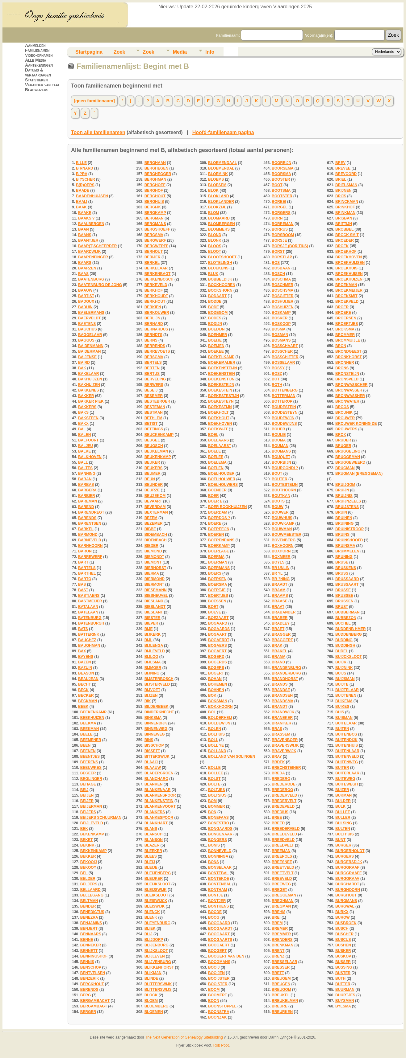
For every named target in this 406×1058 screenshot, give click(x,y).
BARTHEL (87, 573)
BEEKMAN (89, 729)
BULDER (343, 801)
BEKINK (87, 845)
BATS (83, 629)
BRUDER (343, 440)
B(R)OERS (85, 185)
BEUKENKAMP (157, 457)
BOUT (277, 473)
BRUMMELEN (347, 551)
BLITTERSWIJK (158, 984)
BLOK (213, 190)
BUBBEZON (345, 618)
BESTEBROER (157, 401)
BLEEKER (153, 851)
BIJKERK (152, 634)
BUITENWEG (346, 762)
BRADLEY (281, 623)
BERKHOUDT (156, 296)
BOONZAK (217, 1017)
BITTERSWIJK (157, 756)
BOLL (213, 740)
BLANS (150, 828)
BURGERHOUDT (350, 851)
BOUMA (279, 440)
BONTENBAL (219, 884)
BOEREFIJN (218, 529)
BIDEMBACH (155, 534)
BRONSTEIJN (347, 373)
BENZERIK (89, 978)
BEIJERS (88, 812)
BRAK (277, 645)
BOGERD (216, 656)
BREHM (278, 912)
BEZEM (150, 518)
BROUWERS (346, 429)
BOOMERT (217, 995)
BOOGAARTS (220, 939)
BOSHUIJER (282, 301)
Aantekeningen (39, 65)
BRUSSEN (344, 601)
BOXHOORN (283, 545)
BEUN (149, 479)
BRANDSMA (282, 701)
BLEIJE (150, 867)
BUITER (342, 767)
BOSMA (278, 329)
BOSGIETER (283, 296)
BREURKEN (282, 1012)
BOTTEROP (282, 401)
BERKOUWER (156, 312)
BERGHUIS (154, 201)
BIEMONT (152, 562)
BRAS (277, 729)
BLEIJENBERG (157, 873)
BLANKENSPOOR (160, 795)
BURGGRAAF (347, 867)
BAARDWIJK (89, 251)
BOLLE (214, 767)
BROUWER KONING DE (356, 423)
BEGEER (88, 773)
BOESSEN (217, 601)
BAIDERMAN (89, 351)
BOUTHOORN (284, 490)
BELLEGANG (91, 895)
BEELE (86, 734)
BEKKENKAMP (93, 851)
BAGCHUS (87, 329)
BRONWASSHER (350, 396)
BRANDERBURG (286, 673)
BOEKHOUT (218, 418)
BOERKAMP (219, 545)
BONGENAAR (220, 834)
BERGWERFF (156, 246)
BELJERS (88, 884)
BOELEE (215, 457)
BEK (84, 828)
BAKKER (86, 396)
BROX (340, 435)
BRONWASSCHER (351, 385)
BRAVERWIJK (284, 751)
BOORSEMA (282, 168)
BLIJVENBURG (157, 962)
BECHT (84, 684)
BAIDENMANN (90, 346)
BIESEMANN (155, 590)
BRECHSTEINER (286, 767)
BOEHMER (217, 335)
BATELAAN (88, 612)
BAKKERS (87, 407)
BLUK (213, 274)
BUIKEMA (344, 701)
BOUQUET (281, 457)
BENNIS (87, 962)
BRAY (277, 756)
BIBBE (150, 529)
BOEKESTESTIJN (223, 396)
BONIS (214, 845)
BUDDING (344, 640)
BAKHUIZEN (89, 385)
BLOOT (214, 251)
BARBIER (86, 496)
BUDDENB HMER (350, 629)
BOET (213, 607)
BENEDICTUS (92, 912)
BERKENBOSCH (159, 279)
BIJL (148, 640)
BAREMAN (87, 501)
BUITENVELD (347, 756)
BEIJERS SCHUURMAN (100, 817)
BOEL (213, 435)
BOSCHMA (281, 279)
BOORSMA (281, 174)
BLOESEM (217, 185)
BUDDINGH (345, 645)
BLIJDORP (153, 939)
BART (83, 562)
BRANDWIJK (283, 712)
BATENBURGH (91, 623)
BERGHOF (153, 190)
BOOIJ (214, 967)
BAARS (84, 262)
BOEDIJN (216, 329)
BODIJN (215, 324)
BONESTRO (218, 823)
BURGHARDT (347, 884)
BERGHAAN (155, 163)
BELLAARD (90, 890)
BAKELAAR (88, 373)
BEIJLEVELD (91, 823)
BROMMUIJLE (347, 340)
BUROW (342, 917)
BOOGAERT (218, 945)
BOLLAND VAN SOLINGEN (231, 756)
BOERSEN (217, 579)
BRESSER (281, 967)
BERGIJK (152, 207)
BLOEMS (216, 179)
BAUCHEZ (87, 640)
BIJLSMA (152, 662)
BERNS (150, 340)
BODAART (217, 296)
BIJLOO (151, 656)
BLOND (214, 235)
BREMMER (281, 934)
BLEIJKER (153, 878)
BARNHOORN (90, 545)
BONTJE (215, 895)
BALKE (84, 451)
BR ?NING (281, 579)
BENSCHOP (90, 967)
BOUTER (279, 479)
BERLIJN (152, 318)
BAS (82, 584)
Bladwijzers (36, 89)
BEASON (86, 673)
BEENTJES (90, 756)
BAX (82, 651)
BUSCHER (344, 934)
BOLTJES (216, 790)
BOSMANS (281, 340)
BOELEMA (217, 462)
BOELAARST (219, 446)
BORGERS (281, 213)
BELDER (87, 878)
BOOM (214, 989)
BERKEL (152, 262)
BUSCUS (343, 939)
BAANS (84, 235)
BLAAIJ (151, 762)
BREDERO (281, 779)
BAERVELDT (89, 318)
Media (180, 52)
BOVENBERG (283, 540)
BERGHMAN (155, 179)
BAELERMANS (91, 312)
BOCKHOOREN (221, 285)
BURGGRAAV (347, 878)
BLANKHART (156, 823)
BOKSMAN (217, 701)
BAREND (86, 507)
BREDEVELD (283, 806)
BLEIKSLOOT (156, 895)
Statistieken (36, 79)
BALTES (85, 468)
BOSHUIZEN (283, 307)
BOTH (277, 385)
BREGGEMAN (284, 895)
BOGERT (216, 673)
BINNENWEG (156, 729)
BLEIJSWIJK (155, 890)
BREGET (279, 890)
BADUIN (85, 307)
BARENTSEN (89, 523)
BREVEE (342, 168)
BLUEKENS (218, 268)
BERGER (88, 1012)
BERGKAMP (155, 213)
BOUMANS (281, 451)
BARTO (84, 579)
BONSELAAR (220, 867)
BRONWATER (347, 401)
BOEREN (216, 534)
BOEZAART (218, 618)
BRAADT (279, 584)
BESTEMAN (154, 407)
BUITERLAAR (347, 773)
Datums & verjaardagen (38, 72)
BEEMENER (90, 740)
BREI (276, 917)
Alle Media (35, 60)
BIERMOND (154, 579)
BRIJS (340, 196)
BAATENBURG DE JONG (100, 285)
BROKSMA (344, 329)
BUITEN (342, 729)
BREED (278, 823)
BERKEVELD (155, 285)
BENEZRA (89, 917)
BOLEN (214, 729)
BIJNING (152, 673)
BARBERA (87, 490)
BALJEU (85, 446)
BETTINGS (153, 429)
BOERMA (216, 557)
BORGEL (279, 207)
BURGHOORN (347, 890)
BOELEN (216, 468)
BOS (276, 262)
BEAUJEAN (88, 679)
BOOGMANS (219, 962)
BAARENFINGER (93, 257)
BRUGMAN (345, 468)
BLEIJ (149, 862)
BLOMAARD (219, 218)
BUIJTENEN (345, 695)
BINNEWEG (154, 734)
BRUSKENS (345, 568)
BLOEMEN (153, 1012)
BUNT (340, 840)
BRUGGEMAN (347, 457)
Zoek (119, 52)
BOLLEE (215, 773)
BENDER (88, 906)
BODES (214, 318)
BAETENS (87, 324)
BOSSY (278, 368)
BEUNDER (153, 484)
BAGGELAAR (90, 335)
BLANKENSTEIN (159, 801)
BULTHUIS (344, 834)
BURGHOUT (346, 895)
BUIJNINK (344, 668)
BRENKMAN (282, 945)
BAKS (83, 412)
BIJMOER (152, 668)
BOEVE (214, 612)
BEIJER (87, 801)
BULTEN (342, 828)
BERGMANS (155, 224)
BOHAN (215, 679)
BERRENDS (154, 346)
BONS (213, 862)
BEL (84, 873)
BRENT (278, 951)
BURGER (343, 845)
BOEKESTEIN (220, 390)
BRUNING (344, 557)
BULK (340, 806)
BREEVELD (282, 878)
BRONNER (344, 362)
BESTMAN (153, 412)
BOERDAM (217, 512)
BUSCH (342, 928)
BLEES (150, 856)
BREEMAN (281, 851)
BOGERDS (217, 662)
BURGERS (344, 856)
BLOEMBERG (156, 1006)
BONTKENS (218, 906)
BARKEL (86, 529)
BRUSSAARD (347, 579)
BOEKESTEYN (221, 401)
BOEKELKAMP (221, 357)
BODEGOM (218, 312)
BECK (83, 690)
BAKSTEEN (88, 418)
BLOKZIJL (217, 207)
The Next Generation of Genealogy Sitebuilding (184, 1037)
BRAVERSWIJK (285, 745)
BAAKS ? (86, 218)
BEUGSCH (153, 446)
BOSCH (278, 274)
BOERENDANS (221, 540)
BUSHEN (343, 945)
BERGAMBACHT (95, 1001)
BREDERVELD (284, 795)
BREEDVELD (283, 840)
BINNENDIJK (155, 723)
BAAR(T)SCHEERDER (97, 246)
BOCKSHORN (220, 290)
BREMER (280, 928)
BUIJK (340, 662)
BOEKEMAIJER (221, 362)
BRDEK (278, 762)
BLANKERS (154, 812)
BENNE (86, 939)
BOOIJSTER (218, 978)
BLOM (213, 213)
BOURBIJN (281, 462)
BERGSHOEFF (157, 229)
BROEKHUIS (346, 268)
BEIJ (84, 790)
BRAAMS (280, 595)
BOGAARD (217, 623)
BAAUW (85, 290)
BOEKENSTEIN (221, 373)
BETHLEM (153, 418)
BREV (340, 163)
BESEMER (153, 396)
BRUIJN (342, 490)
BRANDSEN (282, 695)
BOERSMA (217, 584)
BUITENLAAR (347, 751)
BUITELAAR (346, 723)
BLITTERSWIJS (158, 989)
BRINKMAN (345, 213)
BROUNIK (344, 412)
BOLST (214, 779)
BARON (85, 551)
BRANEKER (282, 718)
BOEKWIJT (218, 429)
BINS (148, 740)
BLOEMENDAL (221, 168)
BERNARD (153, 324)
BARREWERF (90, 557)
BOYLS (278, 562)
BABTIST (86, 296)
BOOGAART (219, 934)
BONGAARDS (220, 828)
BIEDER (151, 545)
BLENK (150, 917)
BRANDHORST (285, 679)
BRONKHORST (348, 357)
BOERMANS (219, 568)
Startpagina (89, 52)
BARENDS (87, 518)
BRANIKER (281, 723)
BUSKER (343, 951)
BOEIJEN (216, 346)
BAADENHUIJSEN (92, 196)
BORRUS (280, 229)
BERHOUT (153, 251)
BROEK (342, 246)
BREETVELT (282, 873)
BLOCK (151, 995)
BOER (213, 496)
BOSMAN (280, 335)
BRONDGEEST (348, 351)
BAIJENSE (87, 357)
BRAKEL (279, 651)
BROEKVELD (346, 301)
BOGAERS (217, 645)
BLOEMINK (218, 174)
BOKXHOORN (220, 706)
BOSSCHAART (285, 346)
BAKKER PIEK (91, 401)
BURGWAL (344, 906)
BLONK (214, 240)
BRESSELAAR (284, 962)
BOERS (214, 573)
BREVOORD (346, 174)
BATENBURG (90, 618)
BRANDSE (281, 690)
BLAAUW (152, 767)
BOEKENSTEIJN (222, 368)
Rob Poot (221, 1045)
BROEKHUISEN (349, 274)
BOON (213, 1001)
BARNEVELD (89, 540)
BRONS (342, 368)
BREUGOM (281, 989)
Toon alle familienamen (98, 132)
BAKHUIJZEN (90, 379)
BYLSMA (343, 1006)
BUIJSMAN (345, 679)
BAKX (83, 423)
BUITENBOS (346, 734)
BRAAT (278, 607)
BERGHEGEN (156, 168)
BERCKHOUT (92, 984)
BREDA (278, 773)
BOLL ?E (216, 745)
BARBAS (86, 484)
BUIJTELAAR (347, 690)
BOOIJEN (216, 973)
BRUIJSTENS (347, 507)
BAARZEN (87, 268)
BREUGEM (281, 978)
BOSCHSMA (282, 290)
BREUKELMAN (285, 1001)
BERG (85, 995)
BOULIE (279, 435)
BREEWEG (281, 884)
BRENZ (278, 956)
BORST (278, 251)
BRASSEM (281, 734)
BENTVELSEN (92, 973)
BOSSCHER (282, 351)
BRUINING (344, 523)
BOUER (278, 429)
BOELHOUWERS (223, 484)
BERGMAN (154, 218)
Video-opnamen (39, 55)
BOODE (215, 912)
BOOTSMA (281, 190)
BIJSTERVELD (157, 684)
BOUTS (278, 501)
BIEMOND (153, 551)
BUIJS (340, 673)
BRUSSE (343, 590)
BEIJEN (87, 795)
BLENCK (152, 912)
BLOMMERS (219, 229)
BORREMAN (283, 224)
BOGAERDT (218, 640)
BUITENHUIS (346, 745)
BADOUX (86, 301)
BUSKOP (343, 956)
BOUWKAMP (283, 523)
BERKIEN (152, 307)
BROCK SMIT (347, 235)
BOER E (215, 501)
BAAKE (84, 213)
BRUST (341, 607)
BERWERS (153, 385)
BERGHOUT (155, 196)
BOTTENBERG (285, 390)
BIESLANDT (155, 607)
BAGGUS (86, 340)
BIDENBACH (155, 540)
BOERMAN (217, 562)
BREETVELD (283, 867)
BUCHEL (343, 623)
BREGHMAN (283, 901)
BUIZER (342, 790)
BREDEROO (282, 790)
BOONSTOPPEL (222, 1006)
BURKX (342, 912)
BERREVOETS (157, 351)
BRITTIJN (343, 224)
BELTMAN (89, 901)
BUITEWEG (345, 779)
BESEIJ (151, 390)
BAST (83, 590)
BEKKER (88, 856)
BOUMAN (280, 446)
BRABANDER (283, 612)
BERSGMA (153, 357)
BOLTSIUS (217, 795)
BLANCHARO (156, 779)
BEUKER (152, 462)
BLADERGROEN (159, 773)
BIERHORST (155, 568)
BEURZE (152, 490)
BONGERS (217, 840)
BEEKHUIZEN (92, 718)
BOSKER (279, 318)
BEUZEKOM (155, 496)
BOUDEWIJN (283, 418)
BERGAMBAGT (93, 1006)
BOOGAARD (219, 923)
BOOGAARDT (220, 928)
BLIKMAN (152, 973)
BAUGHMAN (89, 645)
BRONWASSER (348, 390)
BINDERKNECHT (159, 712)
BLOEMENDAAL (222, 163)
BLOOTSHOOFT (222, 257)
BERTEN (152, 368)
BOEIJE (215, 340)
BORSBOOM (283, 235)
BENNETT (89, 951)
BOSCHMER (282, 285)
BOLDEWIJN (219, 723)
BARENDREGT (91, 512)
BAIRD (84, 362)
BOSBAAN (281, 268)
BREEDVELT (283, 845)
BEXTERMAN (156, 512)
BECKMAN (87, 701)
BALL (83, 462)
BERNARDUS (156, 329)
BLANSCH (153, 834)
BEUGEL (152, 440)
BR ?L (277, 573)
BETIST (151, 423)
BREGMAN (281, 906)
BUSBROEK (346, 923)
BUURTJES (345, 995)
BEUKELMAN (156, 451)
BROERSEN (345, 318)
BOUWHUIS (282, 518)
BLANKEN (153, 784)
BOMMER (216, 806)
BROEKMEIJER (348, 290)
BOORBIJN (281, 163)
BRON (340, 346)
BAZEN (84, 662)
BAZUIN (85, 668)
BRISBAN (343, 218)
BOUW (277, 507)
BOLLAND (217, 751)
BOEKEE (216, 351)
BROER (342, 307)
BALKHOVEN (90, 457)
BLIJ (148, 934)
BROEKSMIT (346, 296)
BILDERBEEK (156, 706)
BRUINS (342, 534)
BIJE (148, 629)
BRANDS (279, 684)
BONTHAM (217, 890)
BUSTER (342, 973)
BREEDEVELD (284, 834)
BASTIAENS (88, 595)
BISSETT (152, 751)
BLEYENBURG (157, 923)
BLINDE (151, 978)
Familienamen (37, 50)
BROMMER (345, 335)
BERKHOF (153, 290)
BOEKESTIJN (220, 407)
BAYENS (85, 656)
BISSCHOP (154, 745)
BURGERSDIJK (348, 862)
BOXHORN (281, 551)
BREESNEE (282, 862)
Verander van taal (42, 84)
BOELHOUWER (221, 479)
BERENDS (89, 989)
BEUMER (152, 473)
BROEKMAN (346, 285)
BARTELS (87, 568)
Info (209, 52)
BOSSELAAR (283, 362)
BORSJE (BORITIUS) (290, 246)
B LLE (81, 163)
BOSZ (277, 373)
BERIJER (152, 257)
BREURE (279, 1006)
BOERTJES (218, 595)
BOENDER (217, 490)
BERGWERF (155, 240)
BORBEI (279, 201)
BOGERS (216, 668)
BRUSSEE (344, 595)
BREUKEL (281, 995)
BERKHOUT (154, 301)
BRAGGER (281, 634)
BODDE (214, 301)
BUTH (340, 978)
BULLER (342, 817)
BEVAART (153, 501)
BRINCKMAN (346, 201)
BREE (277, 817)
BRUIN (341, 512)
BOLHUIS (216, 734)
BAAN (83, 229)
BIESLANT (153, 612)
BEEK (83, 706)
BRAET (278, 629)
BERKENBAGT (157, 274)
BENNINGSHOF (94, 956)
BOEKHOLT (218, 412)
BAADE (82, 190)
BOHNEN (216, 690)
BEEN (85, 745)
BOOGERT (217, 951)
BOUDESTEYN (284, 412)
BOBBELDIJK (220, 279)
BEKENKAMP (92, 834)
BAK (82, 368)
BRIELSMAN (346, 185)
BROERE (343, 312)
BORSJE (279, 240)
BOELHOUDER (221, 473)
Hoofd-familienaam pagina (223, 132)
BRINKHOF (345, 207)
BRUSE (341, 562)
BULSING (343, 823)
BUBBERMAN (347, 612)
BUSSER (343, 962)
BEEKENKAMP (93, 712)
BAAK (81, 207)
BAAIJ (81, 201)
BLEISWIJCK (155, 901)
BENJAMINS (91, 923)
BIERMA (151, 573)
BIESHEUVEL (156, 595)
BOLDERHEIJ (220, 718)
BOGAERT (217, 651)
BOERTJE (217, 590)
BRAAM (279, 590)
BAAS (83, 274)
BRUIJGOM (345, 484)
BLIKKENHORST (159, 967)
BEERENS (89, 762)
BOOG (214, 917)
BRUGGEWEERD (350, 462)
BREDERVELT (284, 801)
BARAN (84, 479)
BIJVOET (152, 690)
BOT (275, 379)
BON (212, 812)
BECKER (86, 695)
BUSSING (343, 967)
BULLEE (342, 812)
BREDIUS (280, 812)
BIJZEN (151, 695)
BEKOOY (88, 867)
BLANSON (153, 840)
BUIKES (342, 706)
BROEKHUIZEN (348, 279)
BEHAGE (88, 784)
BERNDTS (153, 335)
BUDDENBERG (348, 634)
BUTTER (342, 984)
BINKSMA (153, 718)
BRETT (278, 973)
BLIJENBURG (156, 945)
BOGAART (217, 634)
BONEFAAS (218, 817)
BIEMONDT (154, 557)
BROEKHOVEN (348, 257)
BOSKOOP (281, 324)
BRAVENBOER (285, 740)
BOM (212, 801)
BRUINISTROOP (349, 529)
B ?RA (81, 174)
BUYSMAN (344, 1001)
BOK (212, 695)
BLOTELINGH (220, 262)
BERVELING (155, 379)
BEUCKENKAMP (159, 435)
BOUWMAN (282, 529)
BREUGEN (281, 984)
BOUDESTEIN (284, 407)
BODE (213, 307)
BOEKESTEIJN (221, 385)
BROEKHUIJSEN (350, 262)
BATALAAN (88, 607)
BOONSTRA (218, 1012)
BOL (212, 712)
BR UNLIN (280, 568)
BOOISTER (218, 984)
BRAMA (278, 656)
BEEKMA (88, 723)
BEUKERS (153, 468)
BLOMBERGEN (221, 224)
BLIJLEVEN (154, 956)
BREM (277, 923)
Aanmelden (35, 45)
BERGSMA (153, 235)
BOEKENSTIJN (221, 379)
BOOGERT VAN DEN (226, 956)
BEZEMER (153, 523)
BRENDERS (282, 939)
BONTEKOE (218, 878)
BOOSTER (281, 179)
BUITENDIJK (346, 740)
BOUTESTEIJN (285, 484)
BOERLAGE (218, 551)
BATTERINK (88, 634)
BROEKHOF (346, 251)
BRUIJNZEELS (348, 501)
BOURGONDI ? (285, 468)
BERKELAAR (156, 268)
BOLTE (214, 784)
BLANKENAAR (157, 790)
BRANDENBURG (286, 668)
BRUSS (341, 573)
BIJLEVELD (154, 651)
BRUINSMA (345, 545)
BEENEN (88, 751)
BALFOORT (88, 440)
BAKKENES (88, 390)
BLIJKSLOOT (156, 951)
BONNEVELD (219, 851)
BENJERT (89, 928)
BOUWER (280, 512)
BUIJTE (342, 684)
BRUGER (343, 446)
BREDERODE (283, 784)
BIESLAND (153, 601)
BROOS (342, 407)
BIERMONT (154, 584)
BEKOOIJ (88, 862)
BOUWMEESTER (286, 534)
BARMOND (88, 534)
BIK (147, 701)
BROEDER (344, 240)
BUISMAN (344, 718)
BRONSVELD (346, 379)
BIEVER (151, 623)
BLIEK (150, 928)
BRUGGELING (347, 451)
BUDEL (341, 651)
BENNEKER (90, 945)
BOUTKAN (281, 496)
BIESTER (152, 618)
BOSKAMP (281, 312)
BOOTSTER (282, 196)
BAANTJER (88, 240)
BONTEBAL (218, 873)
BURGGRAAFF (348, 873)
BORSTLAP (282, 257)
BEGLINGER (91, 779)
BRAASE (279, 601)
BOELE (214, 451)
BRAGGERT (282, 640)
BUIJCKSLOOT (348, 656)
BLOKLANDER (221, 201)
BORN (277, 218)
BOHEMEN (217, 684)
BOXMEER (281, 557)
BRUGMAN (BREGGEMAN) (359, 473)
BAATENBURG (91, 279)
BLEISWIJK (154, 906)
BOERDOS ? (219, 518)
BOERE (214, 523)
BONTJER (217, 901)
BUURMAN (344, 989)
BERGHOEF (154, 185)
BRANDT (279, 706)
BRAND (278, 662)
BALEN (84, 435)
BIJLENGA (153, 645)
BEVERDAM (155, 507)
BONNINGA (218, 856)
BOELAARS (218, 440)
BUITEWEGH (346, 784)
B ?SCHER (85, 179)
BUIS (339, 712)
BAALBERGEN (91, 224)
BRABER (279, 618)
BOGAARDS (219, 629)
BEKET (86, 840)
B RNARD (84, 168)
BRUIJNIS (344, 496)
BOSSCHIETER (285, 357)
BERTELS (153, 362)
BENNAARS (90, 934)
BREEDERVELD (285, 828)
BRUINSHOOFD (349, 540)
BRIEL (340, 179)
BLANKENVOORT (160, 806)
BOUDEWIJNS (284, 423)
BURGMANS (346, 901)
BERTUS (152, 373)
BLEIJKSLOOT (157, 884)
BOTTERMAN (283, 396)
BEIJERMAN (91, 806)
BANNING (86, 473)
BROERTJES (346, 324)
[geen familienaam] (94, 100)
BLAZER (152, 845)
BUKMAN (343, 795)
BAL (82, 429)
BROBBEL (344, 229)
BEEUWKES (91, 767)
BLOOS (214, 246)
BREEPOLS (282, 856)
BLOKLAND (218, 196)
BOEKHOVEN (220, 423)
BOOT (277, 185)
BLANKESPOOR (158, 817)
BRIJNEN (343, 190)
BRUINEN (343, 518)
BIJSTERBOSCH (159, 679)
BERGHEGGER (157, 174)
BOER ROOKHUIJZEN (227, 507)
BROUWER (345, 418)
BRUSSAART (346, 584)
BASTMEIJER (90, 601)
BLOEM (151, 1001)
